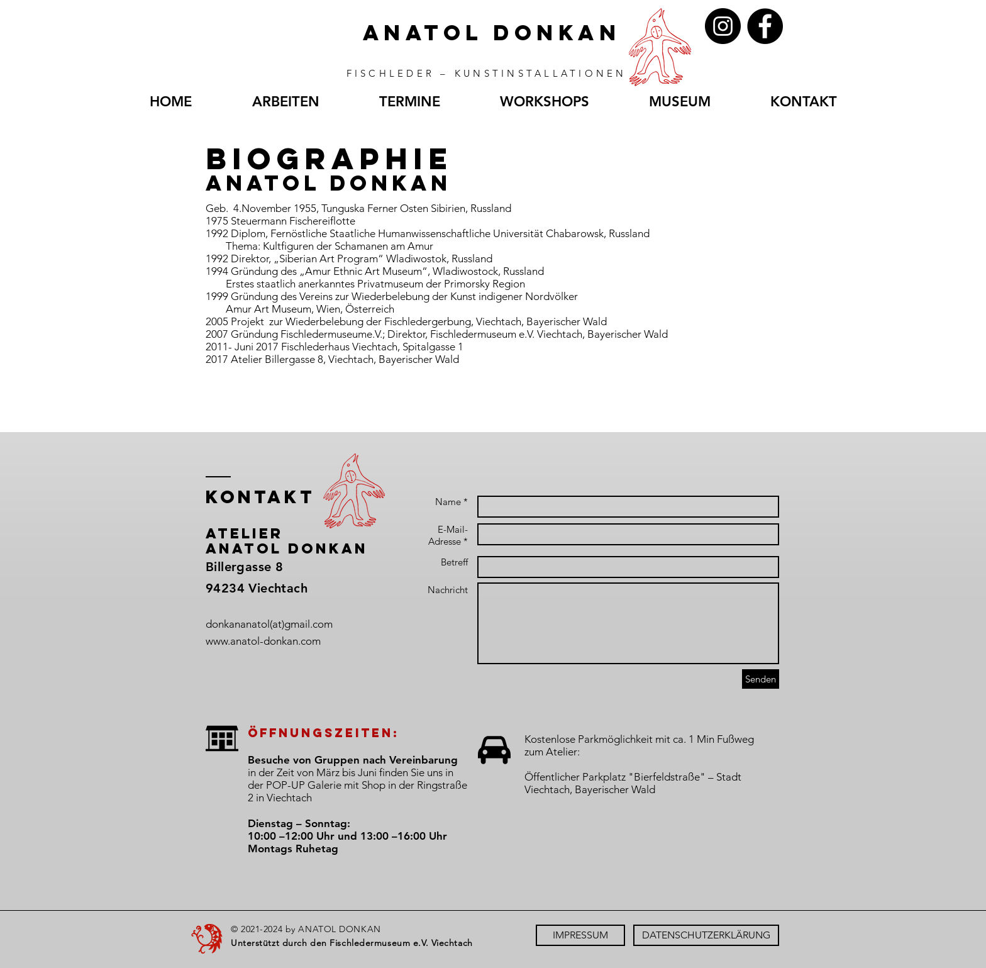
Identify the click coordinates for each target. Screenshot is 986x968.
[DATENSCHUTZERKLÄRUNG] (706, 935)
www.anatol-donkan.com (263, 641)
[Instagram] (723, 26)
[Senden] (760, 679)
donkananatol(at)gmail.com (269, 624)
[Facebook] (765, 26)
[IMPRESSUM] (580, 935)
